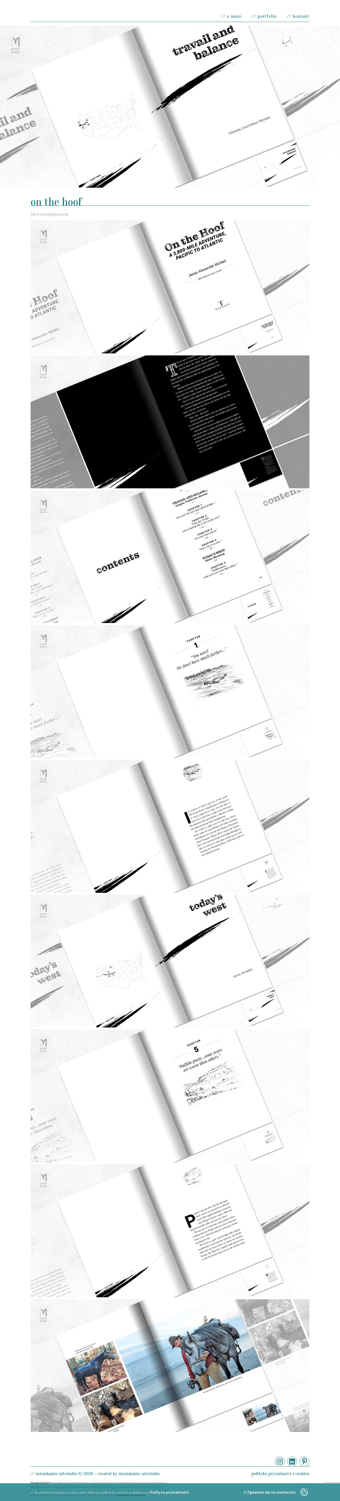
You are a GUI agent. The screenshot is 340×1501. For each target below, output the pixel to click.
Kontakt (301, 16)
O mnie (234, 16)
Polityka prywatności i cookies (280, 1473)
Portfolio (267, 16)
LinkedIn (292, 1461)
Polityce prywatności (169, 1492)
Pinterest (304, 1461)
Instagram (280, 1461)
